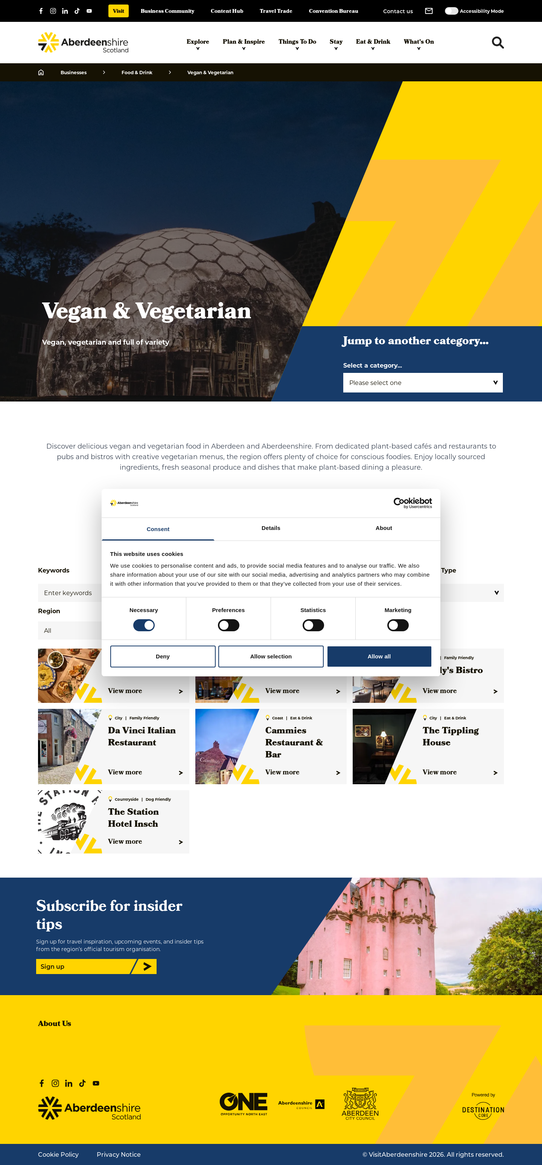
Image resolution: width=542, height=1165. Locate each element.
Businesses (74, 72)
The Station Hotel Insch (133, 818)
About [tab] (384, 528)
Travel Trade (276, 12)
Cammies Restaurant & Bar (294, 743)
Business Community (167, 12)
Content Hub (227, 12)
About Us (54, 1024)
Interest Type (435, 570)
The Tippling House (451, 737)
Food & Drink (137, 72)
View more (145, 691)
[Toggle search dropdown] (498, 43)
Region (49, 611)
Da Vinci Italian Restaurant (142, 737)
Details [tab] (271, 528)
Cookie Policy (58, 1154)
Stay (336, 44)
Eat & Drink (373, 44)
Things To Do (297, 44)
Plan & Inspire (244, 44)
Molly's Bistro (453, 671)
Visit (118, 12)
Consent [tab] (158, 529)
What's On (419, 44)
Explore (198, 44)
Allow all (379, 656)
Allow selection (271, 656)
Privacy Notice (119, 1154)
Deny (163, 656)
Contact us (398, 11)
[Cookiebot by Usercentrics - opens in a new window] (399, 503)
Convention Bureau (333, 12)
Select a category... (372, 365)
